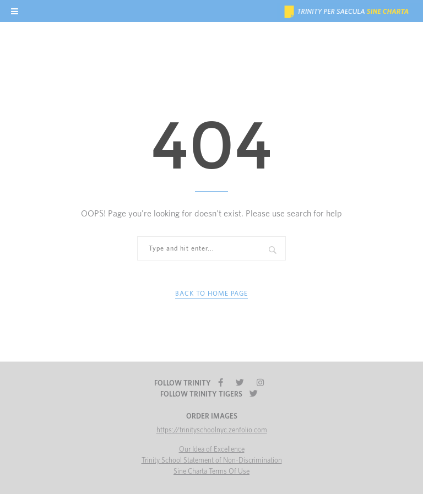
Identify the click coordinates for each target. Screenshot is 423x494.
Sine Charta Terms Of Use (211, 471)
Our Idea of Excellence (212, 449)
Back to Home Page (211, 293)
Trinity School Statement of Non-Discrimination (212, 460)
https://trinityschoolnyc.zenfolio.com (211, 430)
